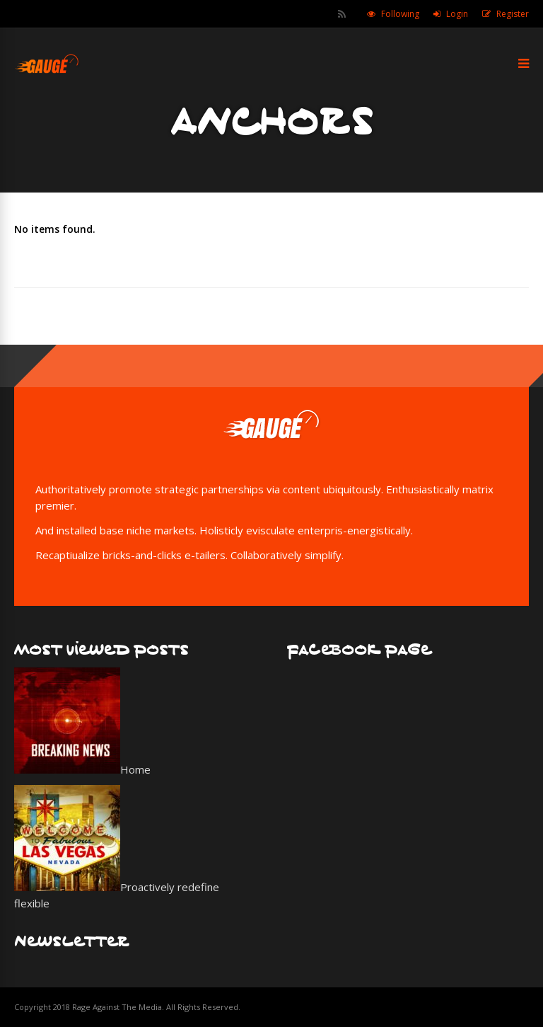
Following (400, 14)
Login (457, 14)
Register (512, 14)
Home (135, 769)
